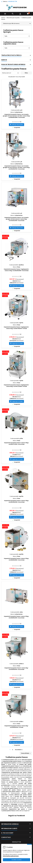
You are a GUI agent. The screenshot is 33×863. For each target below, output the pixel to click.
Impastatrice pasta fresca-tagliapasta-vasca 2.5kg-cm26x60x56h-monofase (16, 269)
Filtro (26, 73)
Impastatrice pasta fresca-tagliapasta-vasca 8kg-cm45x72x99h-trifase (16, 385)
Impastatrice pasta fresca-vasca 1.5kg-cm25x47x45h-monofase (16, 443)
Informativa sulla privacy (11, 856)
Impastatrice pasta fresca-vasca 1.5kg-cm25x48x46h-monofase (16, 501)
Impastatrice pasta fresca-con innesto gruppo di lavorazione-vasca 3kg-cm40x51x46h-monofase (16, 219)
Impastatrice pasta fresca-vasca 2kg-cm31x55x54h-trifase (16, 726)
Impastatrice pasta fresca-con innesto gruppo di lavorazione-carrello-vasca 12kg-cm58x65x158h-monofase (16, 116)
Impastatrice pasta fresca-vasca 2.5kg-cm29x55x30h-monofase (16, 617)
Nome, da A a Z (10, 73)
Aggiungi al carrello (16, 285)
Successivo (19, 749)
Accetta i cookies (16, 860)
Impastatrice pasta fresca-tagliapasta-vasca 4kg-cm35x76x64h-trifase (16, 327)
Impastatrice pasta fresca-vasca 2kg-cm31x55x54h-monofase (16, 668)
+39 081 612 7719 (12, 1)
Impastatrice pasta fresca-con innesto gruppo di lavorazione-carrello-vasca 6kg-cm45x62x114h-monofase (16, 167)
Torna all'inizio (26, 753)
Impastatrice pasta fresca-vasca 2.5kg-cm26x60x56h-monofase (16, 559)
